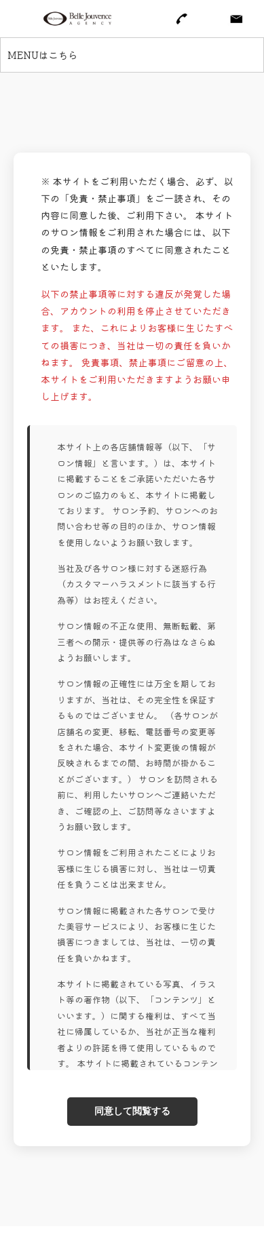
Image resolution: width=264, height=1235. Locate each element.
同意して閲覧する (132, 1110)
